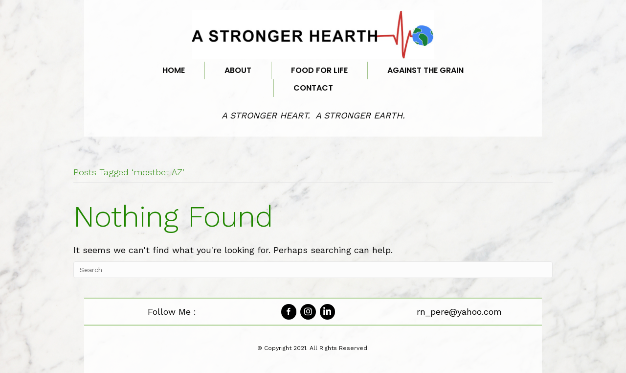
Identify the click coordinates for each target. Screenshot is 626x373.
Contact (313, 87)
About (237, 70)
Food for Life (319, 70)
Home (173, 70)
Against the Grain (425, 70)
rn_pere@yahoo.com (459, 311)
